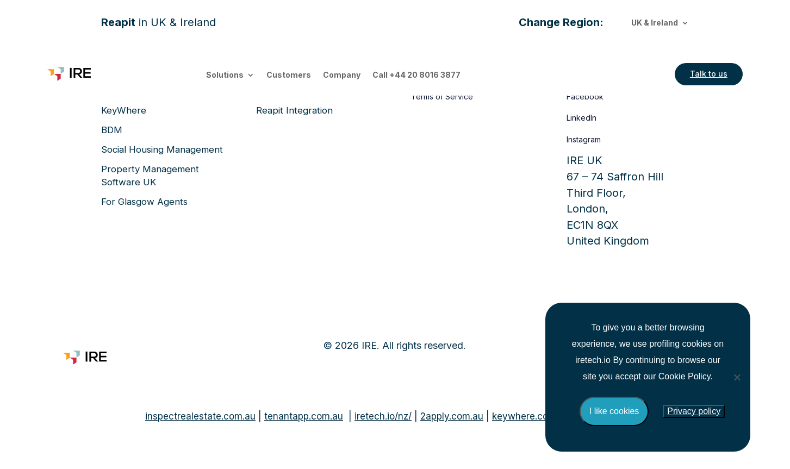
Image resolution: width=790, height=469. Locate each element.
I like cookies (614, 411)
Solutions (225, 75)
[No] (736, 377)
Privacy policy (693, 411)
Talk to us (708, 73)
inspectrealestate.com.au (200, 416)
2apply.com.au (451, 416)
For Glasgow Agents (144, 201)
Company (341, 75)
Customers (288, 75)
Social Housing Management (162, 149)
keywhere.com (524, 416)
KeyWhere (123, 110)
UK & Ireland (654, 23)
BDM (111, 129)
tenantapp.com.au (303, 416)
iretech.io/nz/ (383, 416)
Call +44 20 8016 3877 (416, 75)
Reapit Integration (294, 110)
